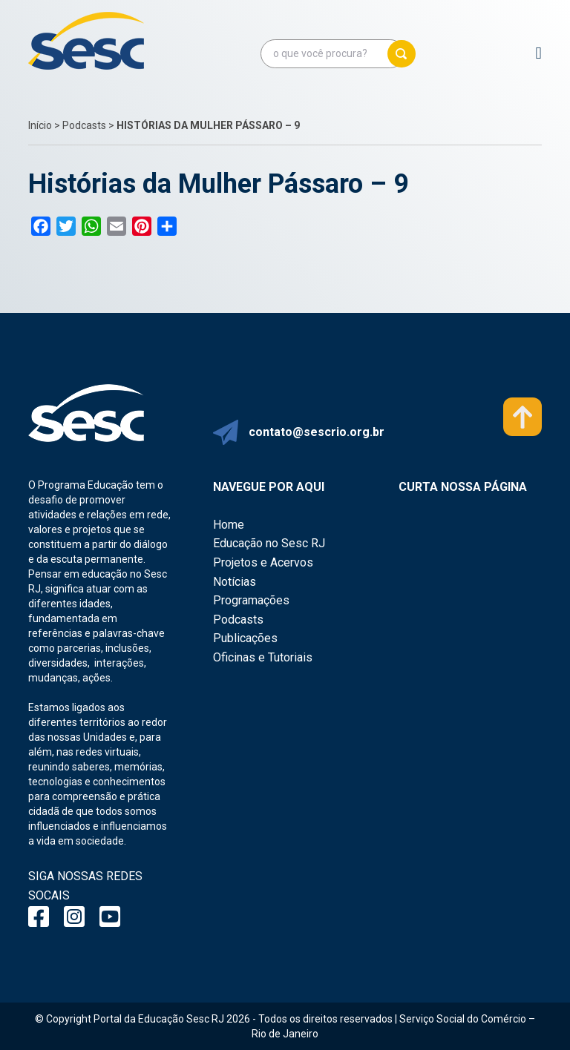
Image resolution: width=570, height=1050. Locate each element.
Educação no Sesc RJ (269, 543)
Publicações (245, 638)
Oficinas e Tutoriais (262, 657)
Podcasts (84, 125)
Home (228, 525)
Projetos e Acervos (263, 562)
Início (40, 125)
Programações (251, 600)
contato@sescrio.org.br (316, 432)
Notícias (234, 582)
